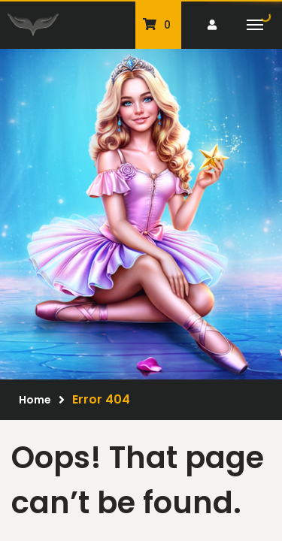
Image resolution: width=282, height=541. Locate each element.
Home (35, 399)
